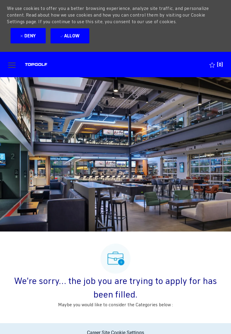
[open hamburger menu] (12, 65)
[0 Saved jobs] (216, 64)
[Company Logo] (47, 64)
